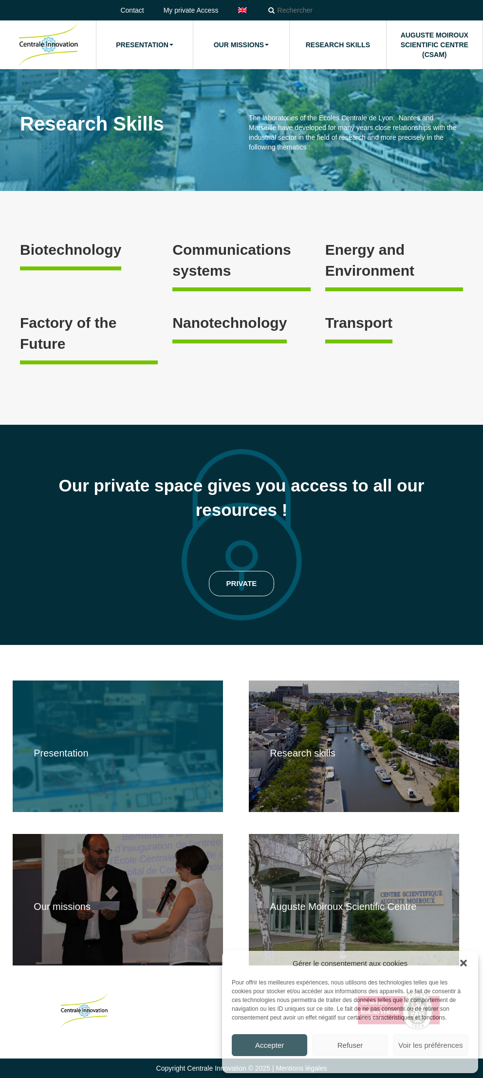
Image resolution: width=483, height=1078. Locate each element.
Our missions (241, 45)
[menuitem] (242, 10)
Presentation (144, 45)
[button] (463, 963)
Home (48, 45)
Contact (132, 10)
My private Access (191, 10)
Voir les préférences (430, 1045)
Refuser (350, 1045)
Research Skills (338, 45)
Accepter (269, 1045)
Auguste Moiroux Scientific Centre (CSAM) (434, 44)
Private (241, 583)
